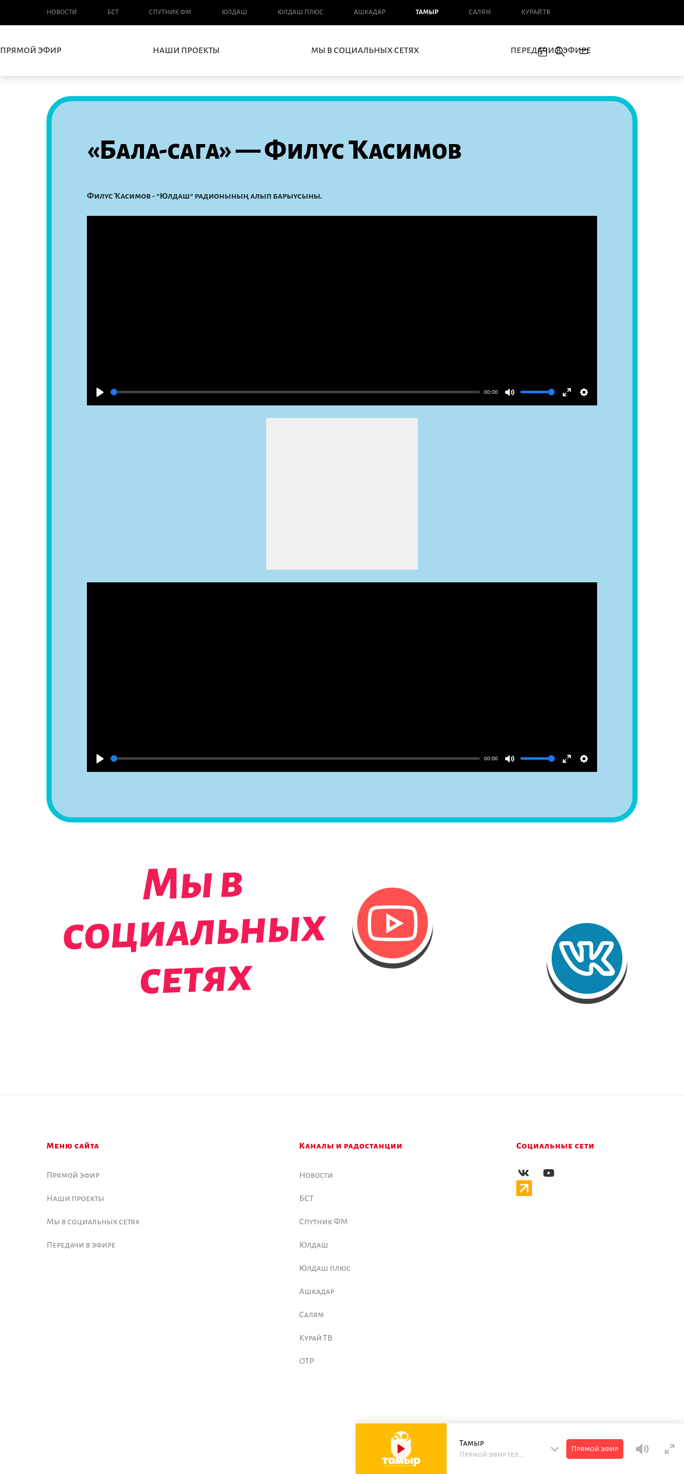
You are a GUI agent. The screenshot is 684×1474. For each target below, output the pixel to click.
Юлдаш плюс (300, 12)
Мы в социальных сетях (365, 50)
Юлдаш (235, 12)
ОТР (306, 1361)
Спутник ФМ (170, 12)
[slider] (295, 392)
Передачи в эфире (551, 50)
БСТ (112, 12)
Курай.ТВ (535, 12)
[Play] (100, 392)
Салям (480, 12)
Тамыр (427, 12)
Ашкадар (369, 12)
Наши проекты (186, 50)
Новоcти (61, 12)
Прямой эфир (73, 1175)
